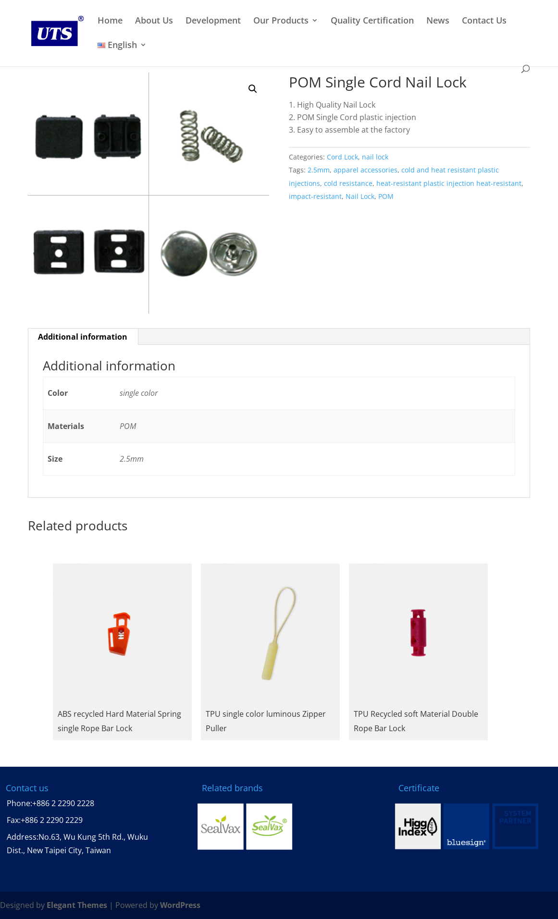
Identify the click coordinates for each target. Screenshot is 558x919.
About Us (154, 21)
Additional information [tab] (82, 336)
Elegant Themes (77, 905)
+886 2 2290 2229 (52, 820)
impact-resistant (315, 196)
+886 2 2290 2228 (63, 803)
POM (386, 196)
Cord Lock (342, 156)
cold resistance (348, 183)
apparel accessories (365, 169)
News (437, 21)
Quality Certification (372, 21)
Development (213, 21)
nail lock (375, 156)
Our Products (281, 21)
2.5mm (319, 169)
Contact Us (484, 21)
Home (110, 21)
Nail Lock (360, 196)
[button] (252, 89)
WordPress (180, 905)
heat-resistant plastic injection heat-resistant (448, 183)
